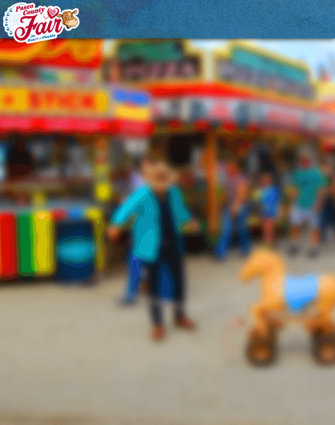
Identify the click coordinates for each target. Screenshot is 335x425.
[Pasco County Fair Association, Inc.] (41, 23)
